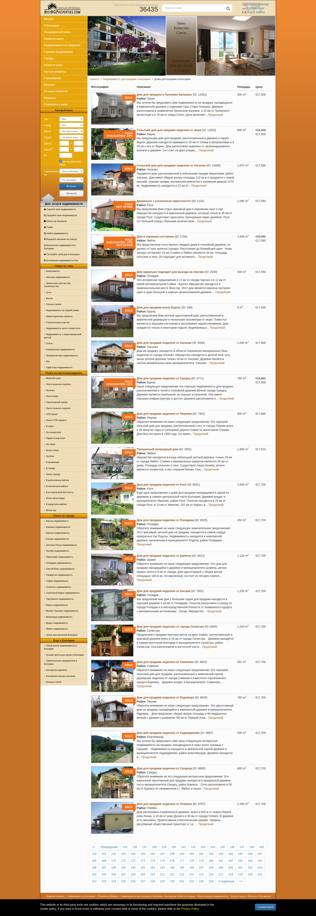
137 (144, 847)
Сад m (48, 149)
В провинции (52, 462)
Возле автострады (55, 498)
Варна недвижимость (57, 605)
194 (172, 867)
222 (94, 881)
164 (230, 853)
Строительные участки (57, 322)
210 (152, 874)
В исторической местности (59, 492)
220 (250, 874)
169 (104, 860)
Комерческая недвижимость (60, 349)
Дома (48, 292)
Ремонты (50, 97)
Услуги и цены (53, 64)
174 (152, 860)
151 (104, 853)
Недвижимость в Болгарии (81, 896)
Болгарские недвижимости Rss (61, 260)
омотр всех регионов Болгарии (62, 635)
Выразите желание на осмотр (60, 239)
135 (125, 847)
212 (172, 874)
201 (240, 867)
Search (71, 186)
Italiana (253, 12)
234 (211, 881)
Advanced (71, 193)
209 (142, 874)
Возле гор (51, 510)
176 (172, 860)
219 (240, 874)
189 (123, 867)
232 (191, 881)
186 (94, 867)
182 (230, 860)
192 (152, 867)
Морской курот (53, 378)
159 (182, 853)
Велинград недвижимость (59, 617)
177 (182, 860)
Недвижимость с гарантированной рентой (62, 336)
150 (94, 853)
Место (47, 131)
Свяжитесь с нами (56, 104)
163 (220, 853)
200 (230, 867)
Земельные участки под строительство (57, 285)
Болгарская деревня (56, 670)
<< (93, 847)
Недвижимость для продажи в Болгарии (135, 4)
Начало (48, 18)
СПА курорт (52, 414)
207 (123, 874)
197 (201, 867)
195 (182, 867)
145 (222, 847)
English (255, 4)
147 (242, 847)
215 (201, 874)
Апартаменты (53, 271)
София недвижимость (57, 581)
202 (250, 867)
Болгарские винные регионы (60, 676)
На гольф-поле (53, 432)
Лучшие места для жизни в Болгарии (65, 655)
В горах (50, 426)
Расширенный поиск (57, 32)
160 (191, 853)
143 (203, 847)
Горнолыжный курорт (57, 402)
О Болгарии (51, 25)
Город (47, 125)
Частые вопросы (55, 71)
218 (230, 874)
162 (211, 853)
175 (162, 860)
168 (94, 860)
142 (193, 847)
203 (260, 867)
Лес (48, 361)
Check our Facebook (55, 221)
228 (152, 881)
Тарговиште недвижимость (60, 599)
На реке (50, 456)
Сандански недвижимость (59, 575)
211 (162, 874)
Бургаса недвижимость (58, 533)
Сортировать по (50, 173)
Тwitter (48, 227)
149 (261, 847)
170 (113, 860)
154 (133, 853)
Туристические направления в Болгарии (60, 662)
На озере (50, 444)
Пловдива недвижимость (59, 563)
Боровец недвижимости (58, 527)
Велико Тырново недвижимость (62, 611)
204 (94, 874)
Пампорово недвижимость (59, 557)
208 (133, 874)
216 (211, 874)
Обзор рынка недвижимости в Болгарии (60, 647)
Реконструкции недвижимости (212, 896)
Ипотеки (49, 84)
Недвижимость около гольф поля (63, 328)
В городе (50, 468)
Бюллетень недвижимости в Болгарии (60, 247)
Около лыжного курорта (58, 408)
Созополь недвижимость (58, 587)
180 (211, 860)
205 (104, 874)
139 (164, 847)
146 (232, 847)
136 (134, 847)
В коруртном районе (56, 504)
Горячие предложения (58, 51)
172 (133, 860)
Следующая (226, 881)
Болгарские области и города (180, 896)
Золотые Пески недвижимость (61, 545)
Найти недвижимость (56, 233)
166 (250, 853)
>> (241, 881)
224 (113, 881)
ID (45, 155)
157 (162, 853)
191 (142, 867)
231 (182, 881)
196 (191, 867)
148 (251, 847)
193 (162, 867)
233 (201, 881)
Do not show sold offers (70, 163)
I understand (265, 907)
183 (240, 860)
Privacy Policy (190, 908)
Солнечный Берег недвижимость (63, 593)
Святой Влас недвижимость (60, 569)
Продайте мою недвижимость (60, 215)
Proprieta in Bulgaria (108, 896)
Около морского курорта (58, 384)
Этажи (47, 137)
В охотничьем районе (57, 486)
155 (142, 853)
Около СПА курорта (56, 420)
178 (191, 860)
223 (104, 881)
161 (201, 853)
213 (182, 874)
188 (113, 867)
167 (260, 853)
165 (240, 853)
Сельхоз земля (53, 304)
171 (123, 860)
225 (123, 881)
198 (211, 867)
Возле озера (52, 450)
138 (154, 847)
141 (183, 847)
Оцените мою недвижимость (60, 209)
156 (152, 853)
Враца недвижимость (57, 623)
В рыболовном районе (57, 480)
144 (212, 847)
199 (220, 867)
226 (133, 881)
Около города (53, 474)
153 (123, 853)
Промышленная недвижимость (62, 355)
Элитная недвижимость (58, 277)
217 (220, 874)
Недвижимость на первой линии (62, 310)
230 (172, 881)
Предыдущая (109, 847)
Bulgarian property (56, 896)
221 (260, 874)
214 (191, 874)
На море (50, 390)
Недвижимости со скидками (62, 45)
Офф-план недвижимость (59, 367)
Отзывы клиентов (56, 91)
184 (250, 860)
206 (113, 874)
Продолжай (215, 114)
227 (142, 881)
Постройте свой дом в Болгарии (62, 254)
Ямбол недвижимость (57, 629)
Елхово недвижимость (57, 539)
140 (173, 847)
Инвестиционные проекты (59, 316)
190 (133, 867)
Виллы (49, 298)
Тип (46, 119)
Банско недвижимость (57, 521)
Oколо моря (52, 396)
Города (48, 58)
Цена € (48, 143)
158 (172, 853)
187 (104, 867)
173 (142, 860)
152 (113, 853)
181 (220, 860)
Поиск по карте (53, 38)
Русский (253, 8)
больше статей (53, 682)
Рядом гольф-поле (55, 438)
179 (201, 860)
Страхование (52, 78)
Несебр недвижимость (57, 551)
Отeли (49, 343)
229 (162, 881)
